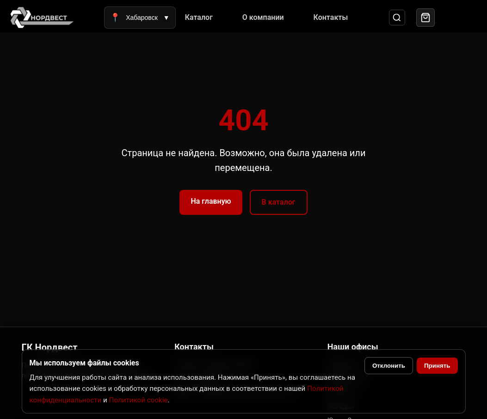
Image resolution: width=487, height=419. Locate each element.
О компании (263, 17)
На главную (211, 201)
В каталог (279, 202)
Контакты (331, 17)
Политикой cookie (138, 400)
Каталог (199, 17)
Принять (437, 365)
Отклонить (388, 365)
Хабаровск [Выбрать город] (139, 17)
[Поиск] (397, 18)
